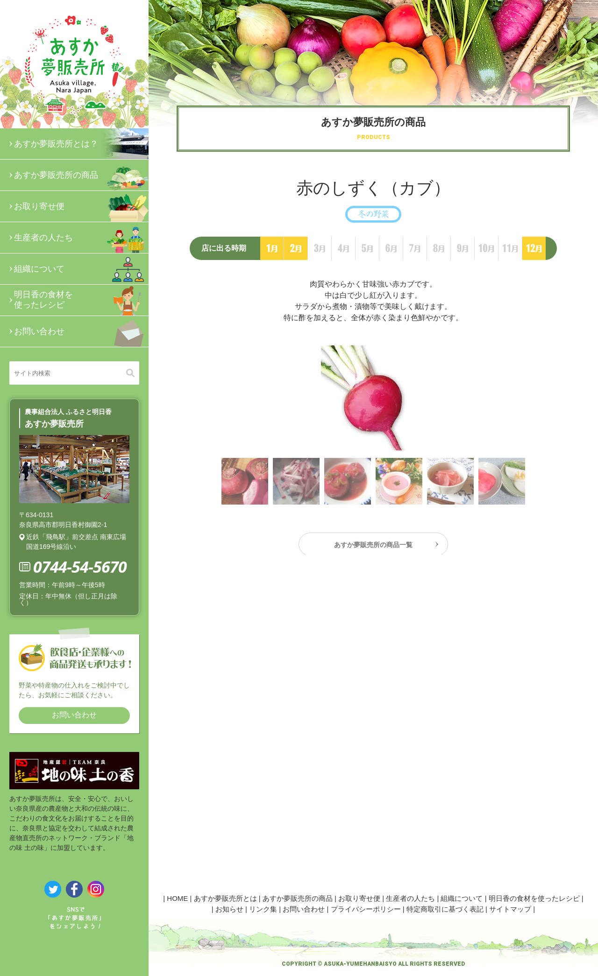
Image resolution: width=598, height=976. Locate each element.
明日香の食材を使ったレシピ (81, 300)
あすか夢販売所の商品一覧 (373, 547)
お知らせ (229, 909)
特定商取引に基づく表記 (445, 909)
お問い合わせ (81, 331)
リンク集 (263, 909)
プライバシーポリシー (366, 909)
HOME (177, 898)
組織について (81, 268)
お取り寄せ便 (81, 206)
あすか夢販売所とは (225, 898)
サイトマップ (510, 909)
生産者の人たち (81, 237)
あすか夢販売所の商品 (81, 175)
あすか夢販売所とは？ (81, 143)
